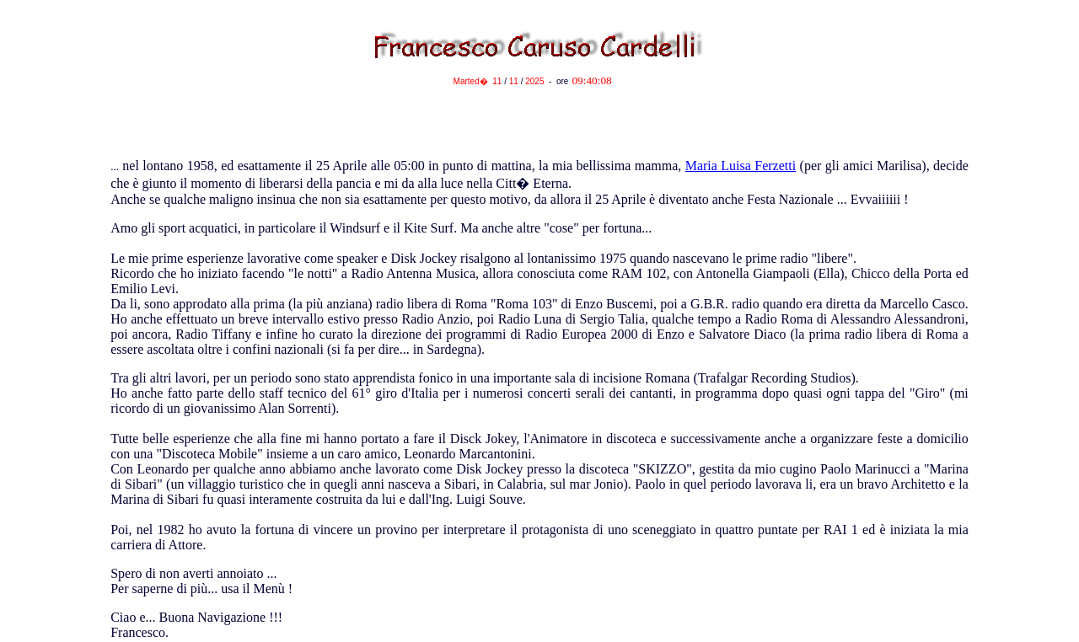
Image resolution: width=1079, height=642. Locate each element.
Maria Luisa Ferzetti (740, 165)
